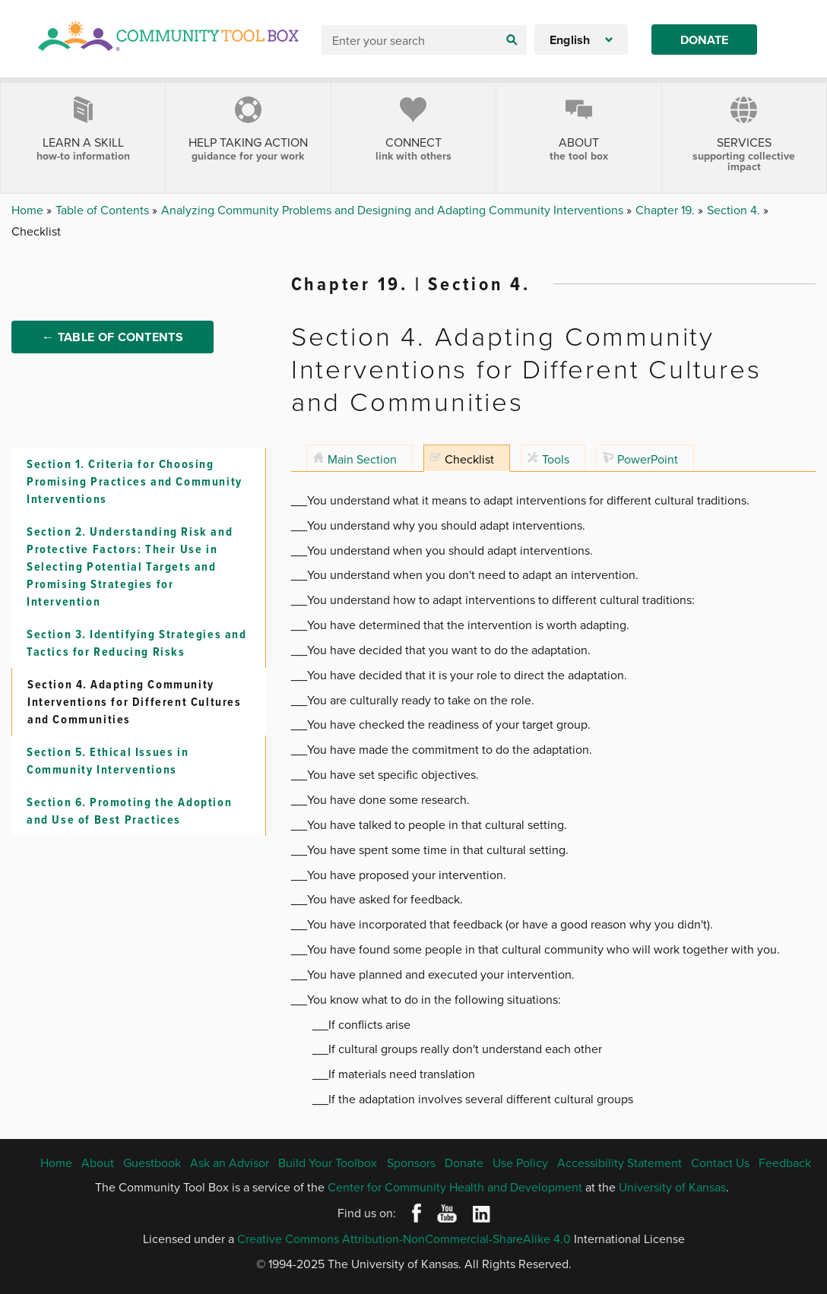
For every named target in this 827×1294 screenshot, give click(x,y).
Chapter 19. (666, 209)
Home (28, 209)
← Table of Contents (112, 337)
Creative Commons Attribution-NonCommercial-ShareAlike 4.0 (404, 1238)
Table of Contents (103, 209)
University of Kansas (672, 1187)
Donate (704, 40)
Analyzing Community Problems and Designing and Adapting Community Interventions (393, 209)
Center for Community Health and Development (455, 1187)
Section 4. (735, 209)
